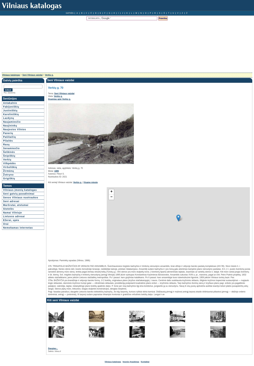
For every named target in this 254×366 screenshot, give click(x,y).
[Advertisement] (127, 47)
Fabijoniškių (11, 106)
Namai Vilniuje (12, 212)
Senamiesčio (11, 148)
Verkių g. (49, 75)
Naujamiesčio (12, 121)
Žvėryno (8, 174)
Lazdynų (8, 118)
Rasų (6, 144)
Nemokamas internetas (18, 227)
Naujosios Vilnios (14, 129)
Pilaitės (8, 140)
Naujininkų (10, 125)
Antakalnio (10, 103)
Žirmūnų (8, 171)
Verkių (7, 159)
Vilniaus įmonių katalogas (20, 190)
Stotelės (8, 208)
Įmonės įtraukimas (131, 362)
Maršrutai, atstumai (15, 205)
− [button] (111, 197)
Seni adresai (11, 201)
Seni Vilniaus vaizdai (32, 75)
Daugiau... (53, 348)
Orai (6, 224)
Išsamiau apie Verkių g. (59, 99)
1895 (56, 171)
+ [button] (111, 191)
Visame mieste (90, 182)
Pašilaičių (9, 137)
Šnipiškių (9, 155)
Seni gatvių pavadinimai (18, 193)
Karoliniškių (11, 114)
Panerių (8, 133)
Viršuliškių (10, 167)
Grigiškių (9, 178)
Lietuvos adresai (14, 216)
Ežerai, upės (11, 220)
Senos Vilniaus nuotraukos (20, 197)
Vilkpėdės (9, 163)
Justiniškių (10, 110)
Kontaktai (145, 362)
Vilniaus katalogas (11, 75)
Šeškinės (9, 152)
